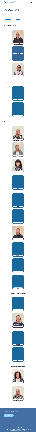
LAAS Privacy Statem (7, 411)
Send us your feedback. (9, 415)
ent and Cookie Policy (14, 411)
